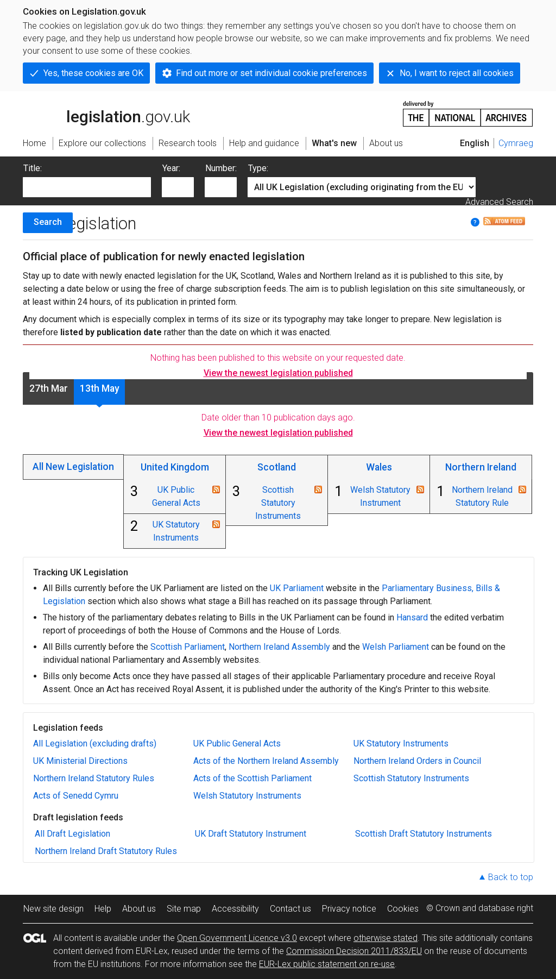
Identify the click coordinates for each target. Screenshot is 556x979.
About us (139, 908)
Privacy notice (349, 908)
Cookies (403, 908)
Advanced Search (499, 202)
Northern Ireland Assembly (279, 647)
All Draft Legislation (72, 834)
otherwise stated (385, 938)
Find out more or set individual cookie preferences (271, 73)
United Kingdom (175, 467)
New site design (53, 908)
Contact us (290, 908)
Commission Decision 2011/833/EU (354, 951)
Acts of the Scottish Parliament (252, 778)
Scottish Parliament (187, 647)
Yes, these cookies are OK (93, 73)
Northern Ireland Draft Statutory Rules (106, 851)
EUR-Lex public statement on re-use (327, 964)
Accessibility (235, 908)
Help (102, 908)
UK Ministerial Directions (80, 761)
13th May (99, 388)
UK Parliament (297, 588)
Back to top (510, 877)
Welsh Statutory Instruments (247, 795)
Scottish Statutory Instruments (278, 503)
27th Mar (48, 388)
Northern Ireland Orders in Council (417, 761)
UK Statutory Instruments (400, 743)
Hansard (412, 617)
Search (48, 222)
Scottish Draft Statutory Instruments (423, 834)
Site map (184, 908)
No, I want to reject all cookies (457, 73)
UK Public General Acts (237, 743)
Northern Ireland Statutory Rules (93, 778)
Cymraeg (515, 143)
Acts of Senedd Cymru (75, 795)
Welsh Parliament (395, 647)
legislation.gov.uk (106, 113)
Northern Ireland (480, 467)
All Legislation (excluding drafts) (94, 743)
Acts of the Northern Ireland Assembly (266, 761)
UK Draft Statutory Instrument (250, 834)
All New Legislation (73, 466)
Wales (379, 467)
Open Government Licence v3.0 (237, 938)
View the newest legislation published (278, 373)
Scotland (276, 467)
